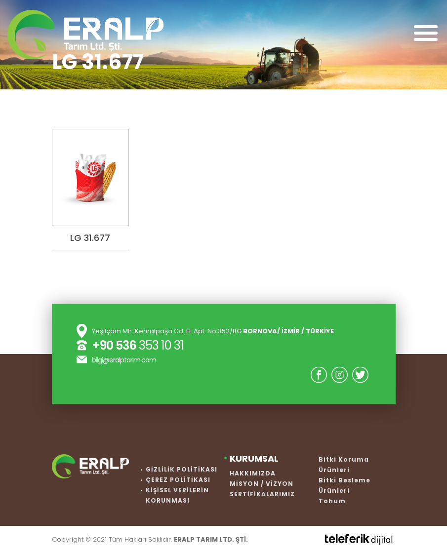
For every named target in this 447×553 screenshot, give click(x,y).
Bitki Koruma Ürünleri (344, 464)
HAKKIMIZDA (253, 473)
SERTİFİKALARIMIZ (262, 494)
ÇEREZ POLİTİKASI (178, 479)
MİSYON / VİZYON (261, 483)
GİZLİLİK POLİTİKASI (181, 469)
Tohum (332, 501)
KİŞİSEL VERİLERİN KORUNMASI (177, 495)
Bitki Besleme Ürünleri (344, 485)
